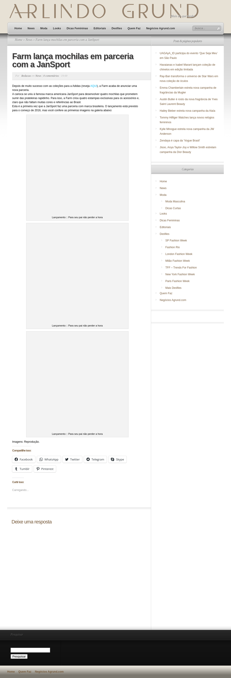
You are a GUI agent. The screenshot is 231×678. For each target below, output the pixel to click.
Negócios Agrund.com (160, 28)
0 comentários (51, 75)
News (31, 28)
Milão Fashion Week (177, 260)
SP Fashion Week (176, 240)
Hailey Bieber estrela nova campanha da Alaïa (187, 110)
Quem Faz (134, 28)
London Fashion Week (178, 254)
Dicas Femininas (77, 28)
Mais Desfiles (173, 287)
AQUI (93, 86)
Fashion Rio (172, 247)
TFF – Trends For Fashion (181, 267)
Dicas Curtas (173, 208)
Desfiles (117, 28)
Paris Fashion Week (177, 281)
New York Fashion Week (180, 274)
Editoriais (100, 28)
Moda (43, 28)
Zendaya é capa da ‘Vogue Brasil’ (180, 140)
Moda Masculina (175, 201)
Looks (57, 28)
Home (18, 28)
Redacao (26, 75)
